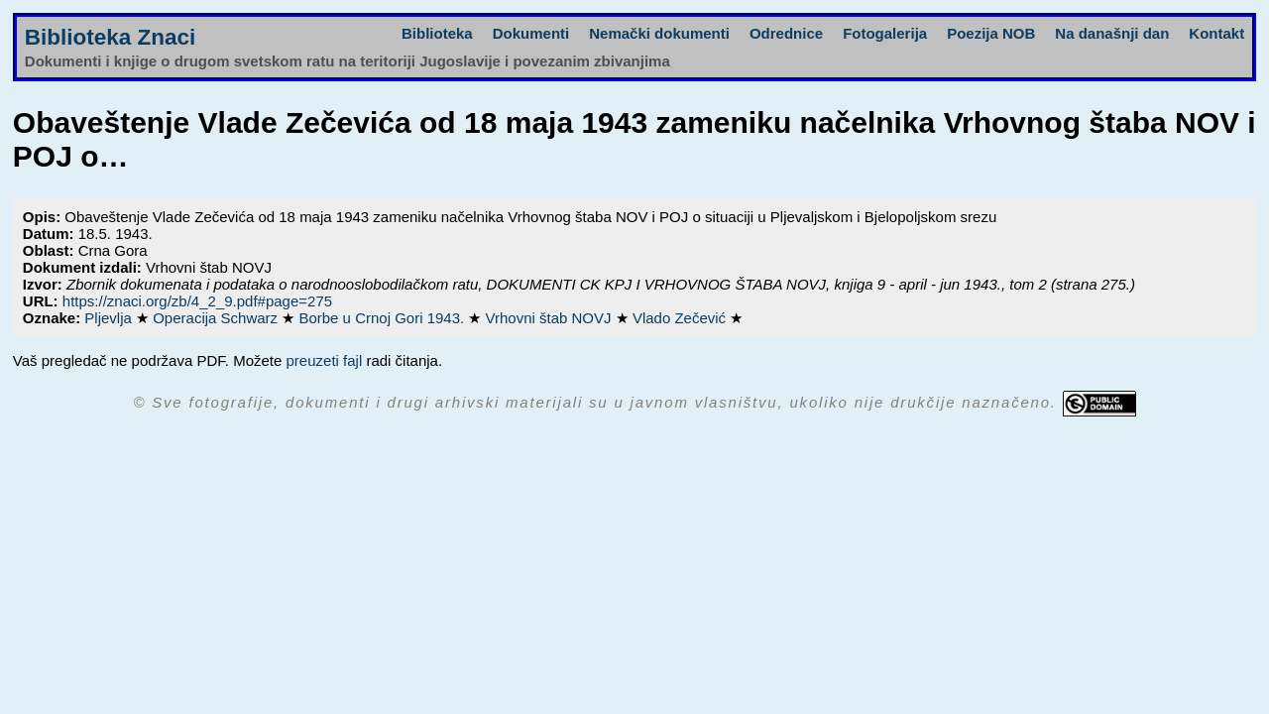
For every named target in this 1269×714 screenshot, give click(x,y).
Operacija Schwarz (217, 317)
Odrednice (786, 33)
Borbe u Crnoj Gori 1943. (383, 317)
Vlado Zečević (681, 317)
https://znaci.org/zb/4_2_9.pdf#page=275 (197, 301)
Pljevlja (110, 317)
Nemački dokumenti (659, 33)
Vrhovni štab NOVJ (551, 317)
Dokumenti (531, 33)
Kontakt (1216, 33)
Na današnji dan (1112, 33)
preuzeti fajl (325, 360)
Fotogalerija (885, 33)
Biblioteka (437, 33)
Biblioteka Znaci (110, 37)
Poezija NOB (991, 33)
